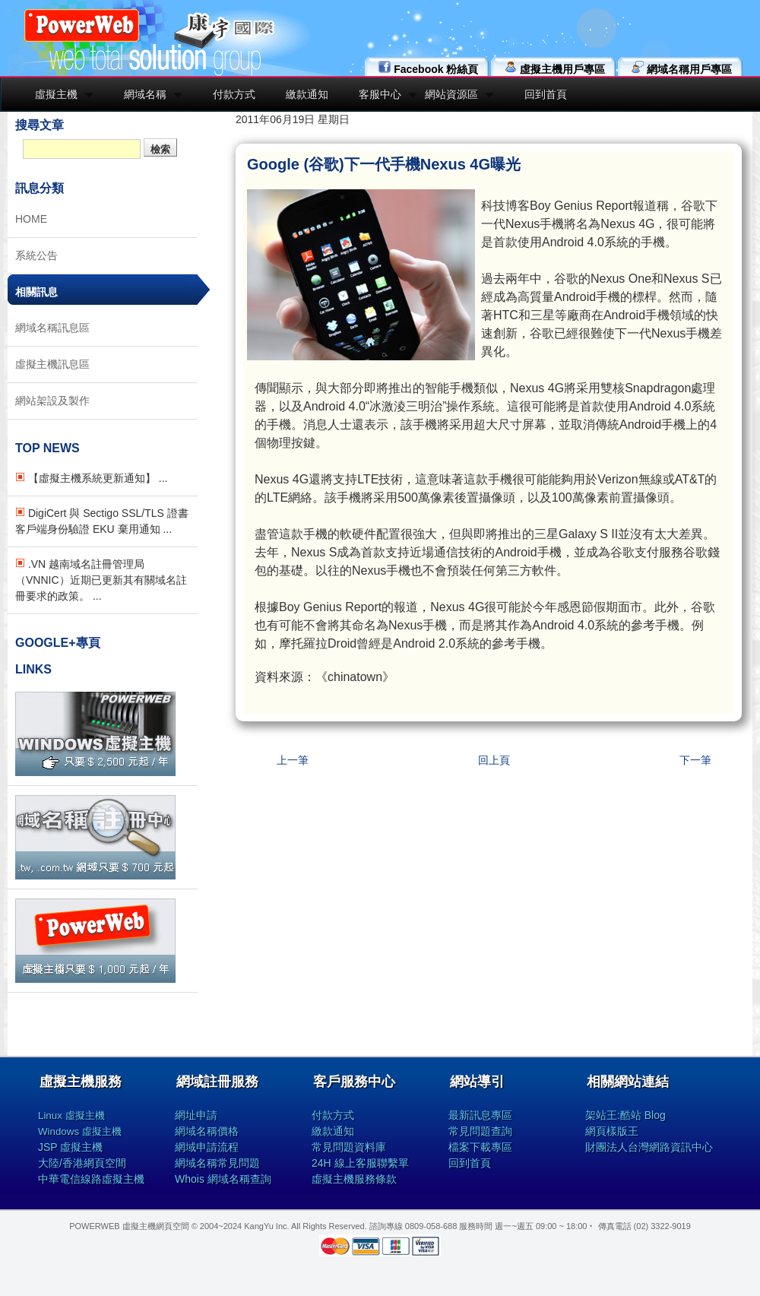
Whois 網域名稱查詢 (223, 1179)
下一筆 (695, 760)
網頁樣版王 (611, 1131)
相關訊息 (36, 292)
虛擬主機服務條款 (354, 1179)
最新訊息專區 (480, 1115)
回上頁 (494, 760)
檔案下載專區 (480, 1147)
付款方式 (234, 94)
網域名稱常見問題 (217, 1163)
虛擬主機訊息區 (52, 364)
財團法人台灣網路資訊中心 (649, 1147)
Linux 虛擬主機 (71, 1115)
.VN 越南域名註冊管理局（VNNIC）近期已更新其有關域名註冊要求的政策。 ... (101, 580)
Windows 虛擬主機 (80, 1131)
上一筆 (293, 760)
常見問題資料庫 (349, 1147)
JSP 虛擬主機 (70, 1147)
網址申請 (196, 1115)
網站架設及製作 (52, 401)
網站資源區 (451, 94)
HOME (31, 219)
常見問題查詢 (480, 1131)
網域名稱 (145, 94)
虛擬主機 (56, 94)
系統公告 (36, 255)
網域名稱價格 (207, 1131)
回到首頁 (545, 94)
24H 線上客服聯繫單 (360, 1163)
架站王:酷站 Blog (625, 1115)
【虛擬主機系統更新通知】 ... (91, 478)
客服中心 (380, 94)
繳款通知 (307, 94)
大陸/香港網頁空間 (82, 1163)
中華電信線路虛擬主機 (91, 1179)
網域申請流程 (207, 1147)
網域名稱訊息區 (52, 328)
